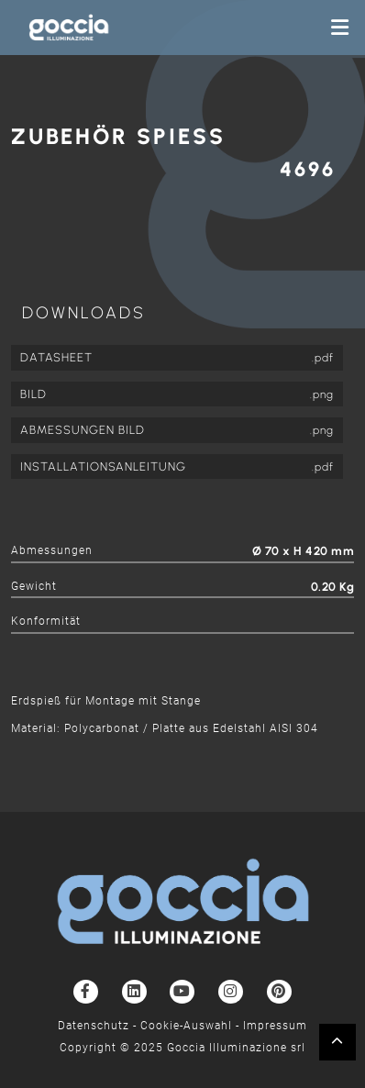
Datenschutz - (99, 1025)
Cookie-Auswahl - (191, 1025)
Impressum (275, 1025)
